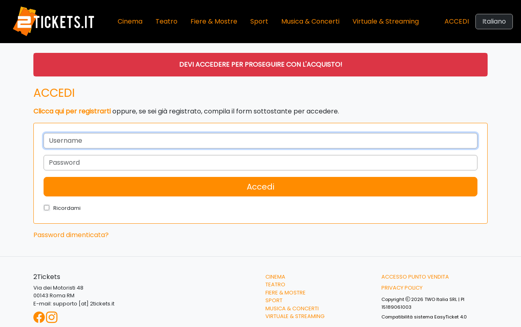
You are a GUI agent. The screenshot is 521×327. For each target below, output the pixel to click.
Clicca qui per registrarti (72, 111)
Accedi (456, 21)
